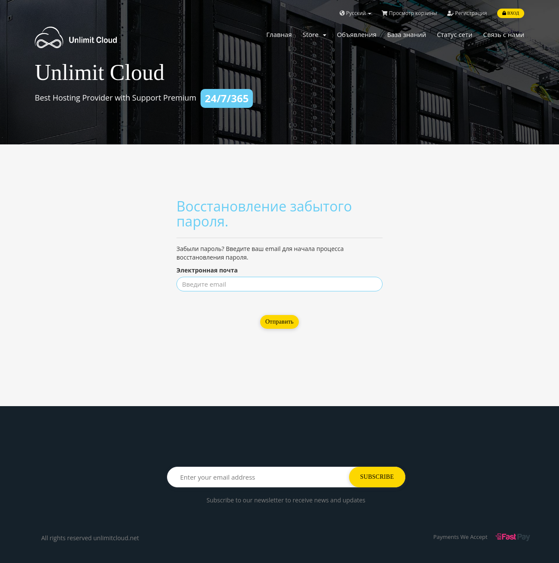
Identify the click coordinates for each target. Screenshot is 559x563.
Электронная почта (207, 270)
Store (314, 34)
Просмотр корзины (409, 13)
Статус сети (454, 34)
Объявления (357, 34)
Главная (279, 34)
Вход (510, 13)
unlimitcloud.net (116, 538)
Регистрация (467, 13)
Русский (355, 13)
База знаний (406, 34)
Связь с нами (503, 34)
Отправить (279, 321)
